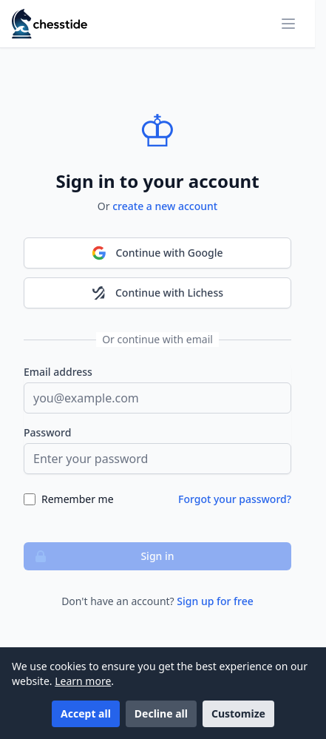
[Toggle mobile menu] (288, 23)
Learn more (83, 681)
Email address (58, 372)
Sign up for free (215, 601)
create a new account (164, 206)
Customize (238, 713)
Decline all (161, 713)
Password (47, 432)
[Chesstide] (49, 23)
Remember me (77, 499)
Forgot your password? (234, 499)
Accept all (86, 713)
